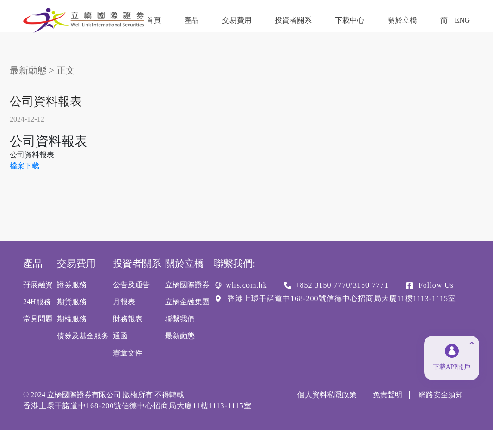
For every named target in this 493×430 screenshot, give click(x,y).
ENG (462, 20)
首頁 (153, 20)
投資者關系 (293, 20)
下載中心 (349, 20)
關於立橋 (402, 20)
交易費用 (237, 20)
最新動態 (28, 70)
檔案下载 (24, 166)
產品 (191, 20)
